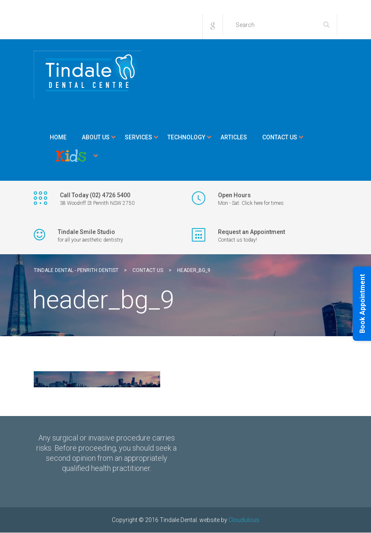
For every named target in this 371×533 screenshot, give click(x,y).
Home (58, 137)
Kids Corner (71, 156)
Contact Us (279, 137)
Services (138, 137)
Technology (186, 137)
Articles (233, 137)
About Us (96, 137)
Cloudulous (244, 520)
